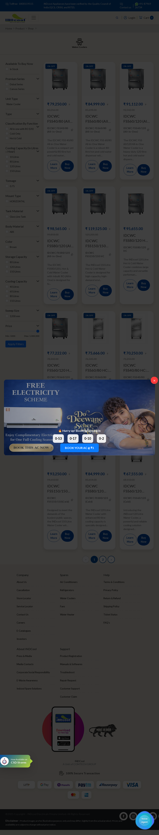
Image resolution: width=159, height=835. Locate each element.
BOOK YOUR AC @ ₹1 (79, 447)
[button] (144, 821)
